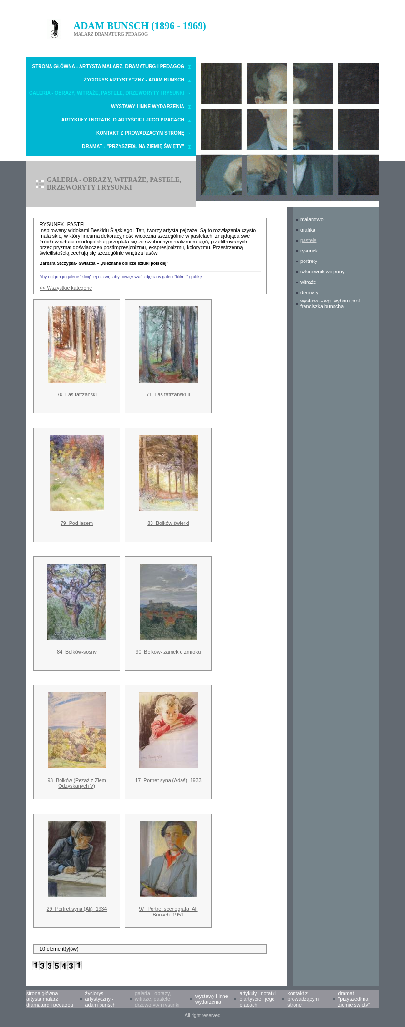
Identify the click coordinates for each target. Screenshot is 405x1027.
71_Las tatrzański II (168, 394)
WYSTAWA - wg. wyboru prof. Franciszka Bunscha (331, 303)
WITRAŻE (308, 282)
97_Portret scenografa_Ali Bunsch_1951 (168, 911)
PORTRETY (308, 261)
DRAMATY (309, 292)
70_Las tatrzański (77, 394)
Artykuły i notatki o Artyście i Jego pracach (122, 119)
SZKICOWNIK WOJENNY (322, 271)
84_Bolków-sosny (77, 651)
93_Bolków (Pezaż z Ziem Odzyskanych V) (76, 783)
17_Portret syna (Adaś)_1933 (168, 780)
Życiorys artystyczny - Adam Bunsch (134, 79)
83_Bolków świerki (168, 523)
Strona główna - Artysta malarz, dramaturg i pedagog (108, 66)
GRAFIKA (307, 229)
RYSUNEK (309, 250)
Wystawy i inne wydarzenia (147, 106)
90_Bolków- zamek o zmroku (168, 651)
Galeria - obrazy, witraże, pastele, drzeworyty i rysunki (106, 93)
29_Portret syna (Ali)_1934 (77, 909)
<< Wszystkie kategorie (66, 288)
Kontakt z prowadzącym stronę (140, 133)
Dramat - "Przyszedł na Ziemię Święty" (133, 146)
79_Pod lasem (77, 523)
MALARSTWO (312, 219)
